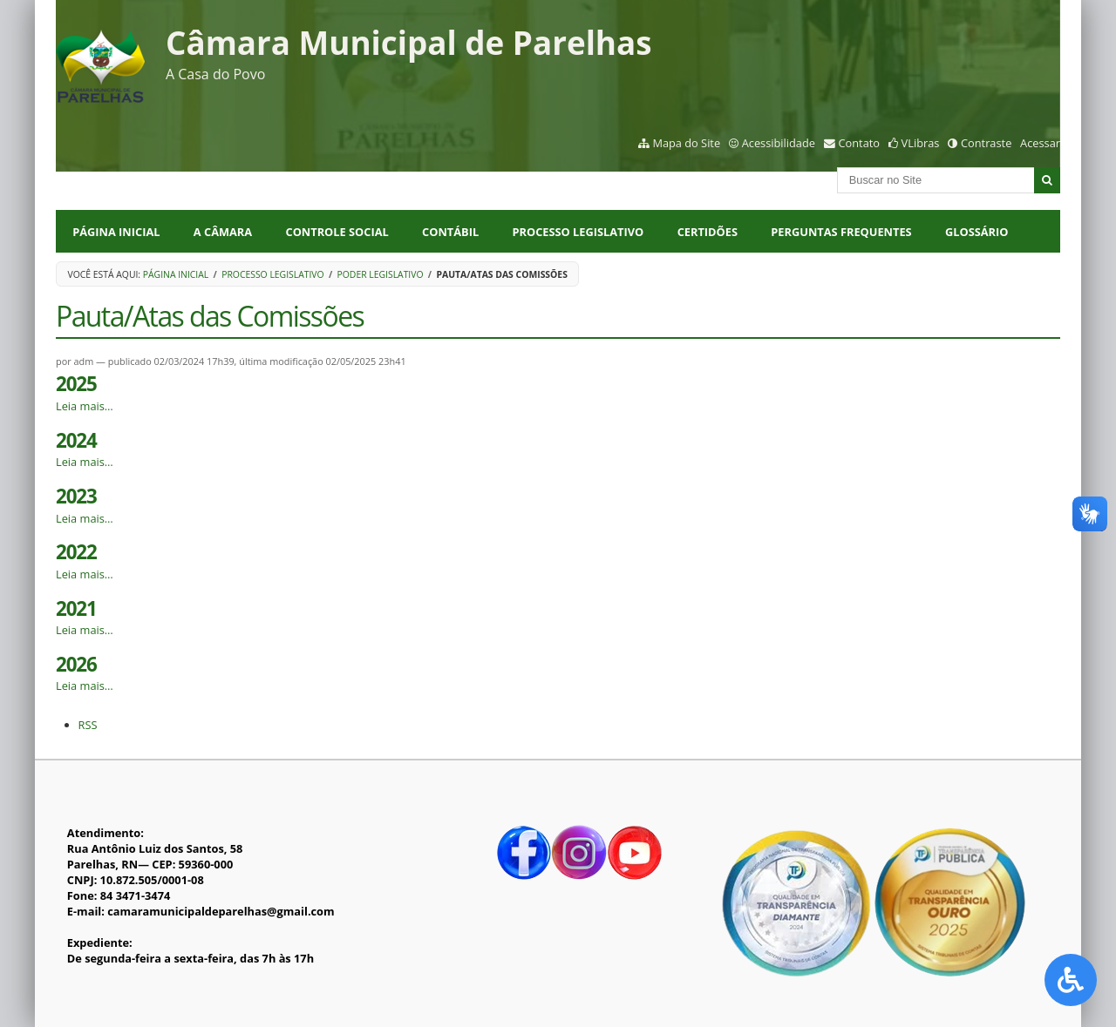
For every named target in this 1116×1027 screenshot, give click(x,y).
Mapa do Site (686, 143)
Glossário (976, 232)
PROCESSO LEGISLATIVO (578, 232)
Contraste (986, 143)
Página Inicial (116, 232)
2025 (76, 383)
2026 (76, 664)
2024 (76, 440)
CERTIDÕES (707, 232)
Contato (860, 143)
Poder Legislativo (380, 274)
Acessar (1040, 143)
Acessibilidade (778, 143)
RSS (88, 725)
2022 (76, 551)
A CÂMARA (223, 232)
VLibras (921, 143)
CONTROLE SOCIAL (337, 232)
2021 (76, 608)
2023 (76, 496)
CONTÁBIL (450, 232)
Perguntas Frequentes (841, 232)
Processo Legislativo (272, 274)
